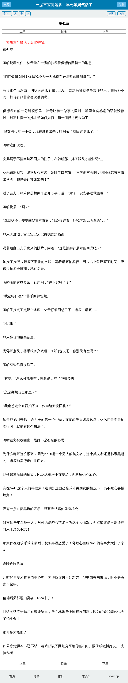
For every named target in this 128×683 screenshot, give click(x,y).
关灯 (121, 13)
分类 (36, 676)
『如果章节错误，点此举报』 (25, 42)
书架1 (86, 676)
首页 (12, 676)
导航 (121, 4)
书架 (6, 4)
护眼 (111, 13)
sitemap (113, 676)
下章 (105, 31)
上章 (23, 31)
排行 (61, 676)
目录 (64, 31)
